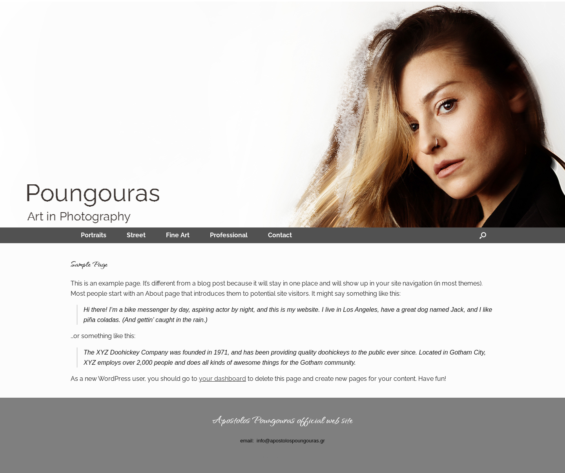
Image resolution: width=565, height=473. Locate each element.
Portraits (93, 235)
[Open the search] (482, 235)
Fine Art (178, 235)
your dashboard (222, 378)
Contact (280, 235)
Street (136, 235)
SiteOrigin (276, 457)
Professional (229, 235)
